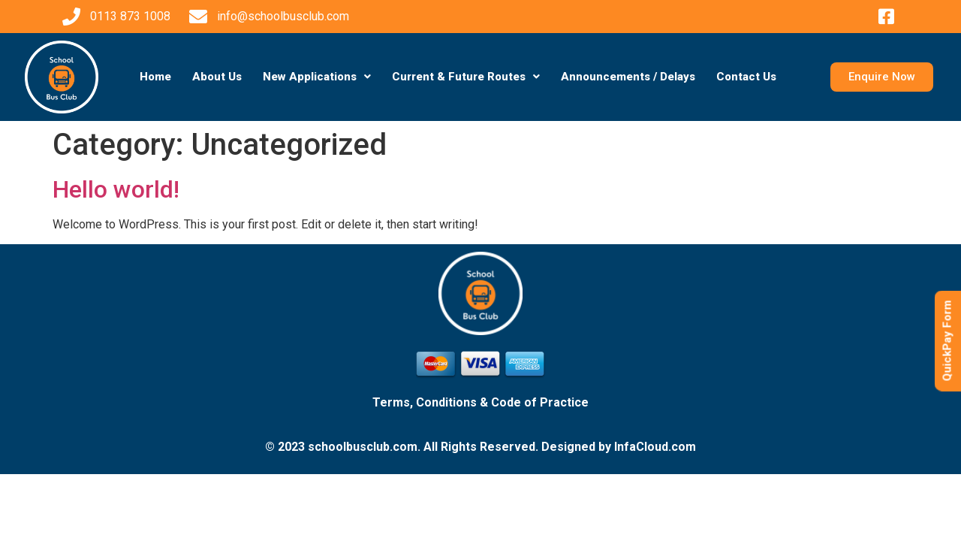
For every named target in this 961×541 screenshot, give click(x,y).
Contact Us (746, 76)
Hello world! (116, 189)
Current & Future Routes (466, 76)
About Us (217, 76)
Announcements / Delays (628, 76)
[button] (316, 77)
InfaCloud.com (655, 447)
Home (155, 76)
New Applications (317, 76)
